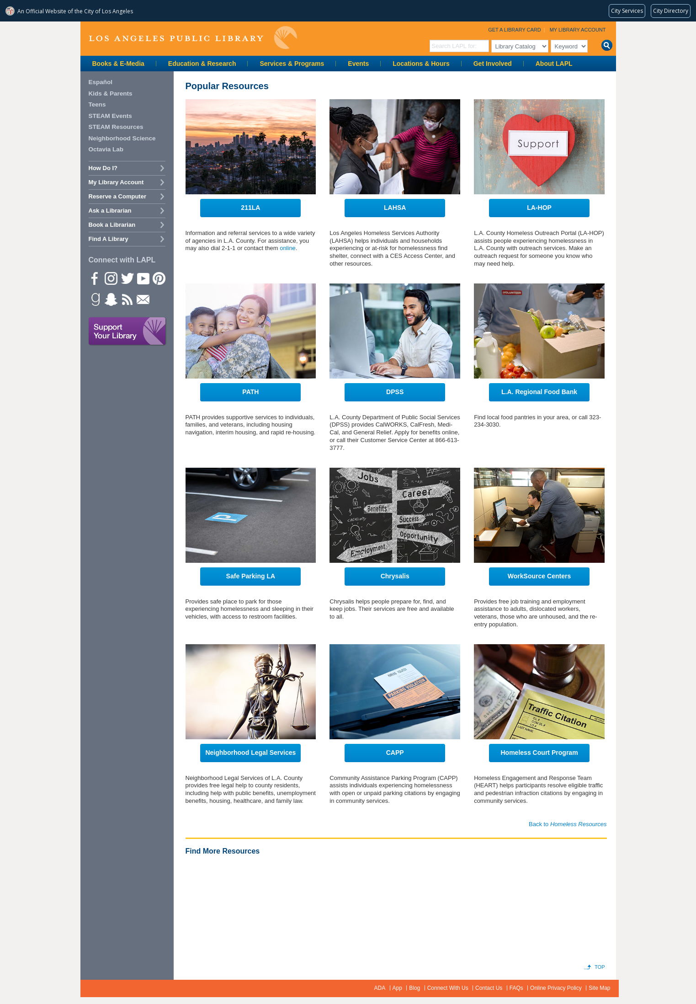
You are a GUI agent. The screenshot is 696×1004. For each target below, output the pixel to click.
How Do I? (103, 168)
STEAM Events (110, 115)
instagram (110, 278)
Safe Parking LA (251, 576)
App (397, 988)
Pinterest (158, 278)
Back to (568, 824)
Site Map (599, 988)
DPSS (395, 391)
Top (600, 967)
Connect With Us (447, 988)
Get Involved (492, 63)
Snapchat (110, 299)
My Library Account (578, 29)
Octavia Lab (106, 149)
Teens (97, 104)
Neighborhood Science (122, 138)
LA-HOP (539, 207)
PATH (250, 391)
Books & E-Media (118, 63)
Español (101, 82)
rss (126, 299)
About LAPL (554, 63)
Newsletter (142, 299)
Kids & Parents (111, 93)
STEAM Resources (116, 126)
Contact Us (488, 988)
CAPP (395, 752)
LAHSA (395, 207)
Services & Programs (292, 63)
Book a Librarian (112, 224)
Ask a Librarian (110, 210)
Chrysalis (395, 576)
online (288, 248)
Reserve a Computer (117, 196)
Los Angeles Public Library (193, 37)
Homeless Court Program (539, 752)
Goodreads (94, 299)
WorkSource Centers (539, 576)
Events (358, 63)
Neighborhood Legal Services (250, 752)
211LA (250, 207)
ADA (380, 988)
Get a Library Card (514, 29)
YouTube (142, 278)
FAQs (516, 988)
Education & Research (202, 63)
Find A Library (108, 238)
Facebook (94, 278)
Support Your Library (127, 331)
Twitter (126, 278)
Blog (414, 988)
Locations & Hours (421, 63)
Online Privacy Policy (556, 988)
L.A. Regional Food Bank (539, 391)
